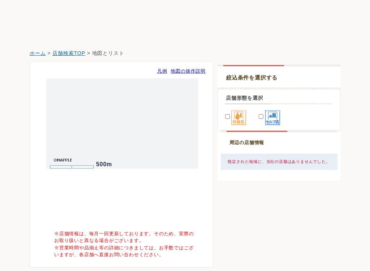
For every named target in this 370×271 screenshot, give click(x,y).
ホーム (38, 53)
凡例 (162, 71)
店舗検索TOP (68, 53)
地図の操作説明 (188, 71)
